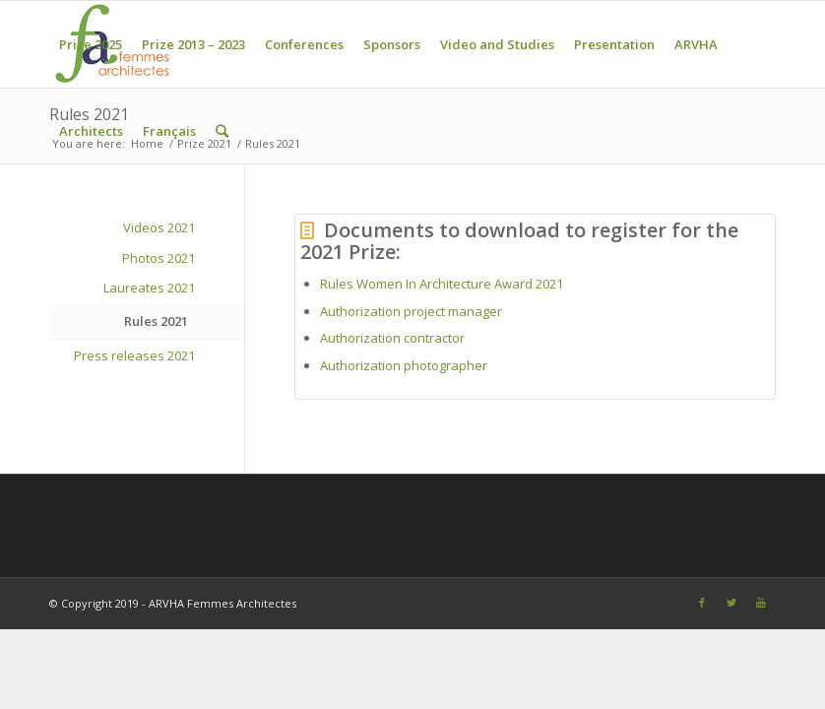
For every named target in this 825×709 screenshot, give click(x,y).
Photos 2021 (158, 258)
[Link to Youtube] (761, 602)
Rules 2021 (156, 321)
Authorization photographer (405, 365)
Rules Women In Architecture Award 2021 (441, 283)
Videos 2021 (159, 227)
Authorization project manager (411, 311)
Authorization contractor (392, 338)
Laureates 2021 (149, 287)
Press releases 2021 (134, 355)
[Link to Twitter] (731, 602)
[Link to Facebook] (702, 602)
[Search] (222, 131)
